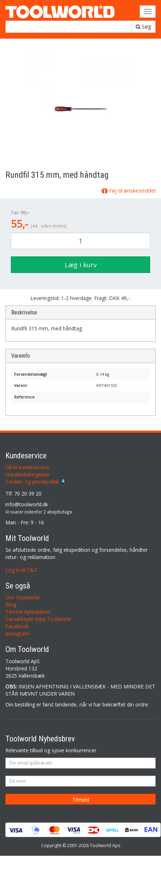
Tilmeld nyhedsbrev (28, 611)
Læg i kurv (81, 264)
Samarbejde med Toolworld (38, 619)
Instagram (17, 633)
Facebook (17, 626)
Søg (143, 26)
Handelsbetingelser (27, 474)
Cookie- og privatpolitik (35, 481)
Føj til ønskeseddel (128, 190)
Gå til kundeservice (27, 467)
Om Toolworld (22, 597)
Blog (10, 604)
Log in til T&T (21, 570)
